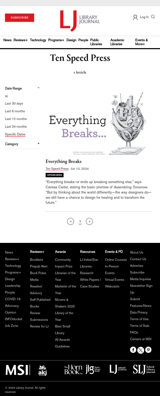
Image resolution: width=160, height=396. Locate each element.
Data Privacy (139, 312)
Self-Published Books (40, 303)
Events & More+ (141, 42)
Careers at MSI (140, 339)
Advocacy (12, 306)
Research (86, 273)
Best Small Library (62, 329)
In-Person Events (112, 269)
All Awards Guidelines (62, 343)
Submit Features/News (140, 302)
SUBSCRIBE (20, 17)
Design (71, 40)
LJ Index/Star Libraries (89, 263)
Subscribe (137, 272)
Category (11, 144)
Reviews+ (21, 40)
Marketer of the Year (65, 289)
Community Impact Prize (63, 263)
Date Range (13, 88)
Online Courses (116, 260)
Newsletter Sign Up (141, 289)
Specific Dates (15, 134)
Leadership (12, 286)
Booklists (36, 260)
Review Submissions (39, 316)
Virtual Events (114, 280)
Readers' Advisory (36, 289)
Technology (38, 40)
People (83, 40)
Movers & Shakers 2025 (65, 303)
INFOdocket (13, 319)
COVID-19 (12, 299)
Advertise (136, 266)
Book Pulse (38, 273)
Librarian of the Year (65, 276)
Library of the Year (64, 316)
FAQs (134, 332)
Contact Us (138, 259)
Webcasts (112, 286)
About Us (136, 252)
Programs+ (56, 40)
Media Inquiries (140, 279)
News (7, 40)
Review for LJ (39, 326)
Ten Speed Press (57, 168)
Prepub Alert (39, 266)
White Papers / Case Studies (90, 283)
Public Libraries (96, 42)
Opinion (10, 312)
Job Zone (11, 326)
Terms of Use (139, 319)
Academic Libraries (117, 42)
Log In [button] (140, 17)
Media (34, 280)
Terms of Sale (139, 326)
